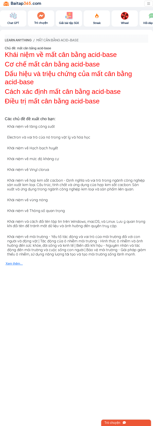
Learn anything (18, 40)
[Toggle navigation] (148, 3)
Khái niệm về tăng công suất (31, 126)
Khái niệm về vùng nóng (27, 200)
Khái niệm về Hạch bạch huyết (32, 148)
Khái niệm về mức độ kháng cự (33, 159)
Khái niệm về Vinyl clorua (28, 169)
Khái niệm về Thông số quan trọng (36, 210)
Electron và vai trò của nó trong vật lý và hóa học (48, 137)
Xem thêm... (14, 263)
